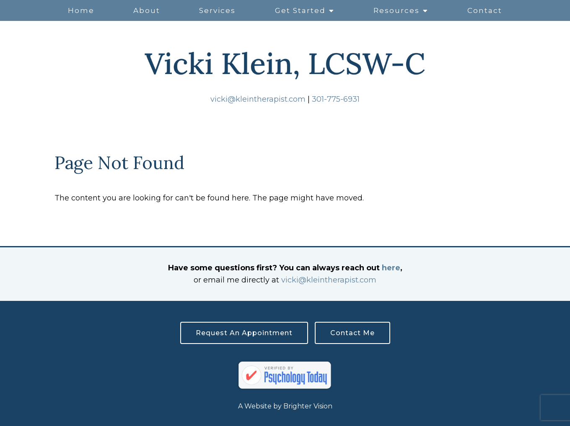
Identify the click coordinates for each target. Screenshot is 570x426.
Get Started (300, 10)
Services (217, 10)
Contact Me (352, 333)
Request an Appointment (244, 333)
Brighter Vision (307, 406)
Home (81, 10)
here (391, 267)
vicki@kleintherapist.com (258, 99)
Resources (396, 10)
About (146, 10)
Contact (484, 10)
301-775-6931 (336, 99)
